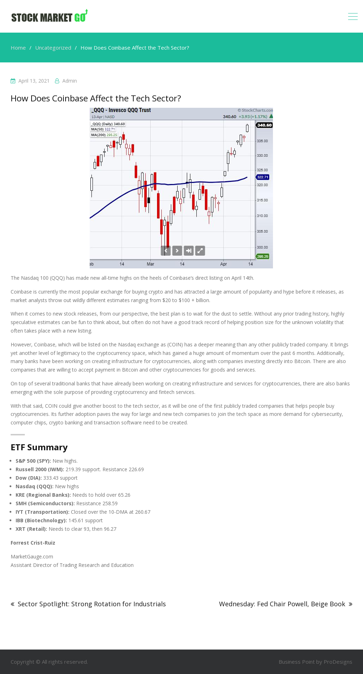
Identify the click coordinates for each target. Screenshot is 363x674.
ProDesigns (338, 661)
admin (69, 80)
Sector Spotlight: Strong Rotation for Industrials (92, 604)
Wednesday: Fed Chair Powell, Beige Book (282, 604)
